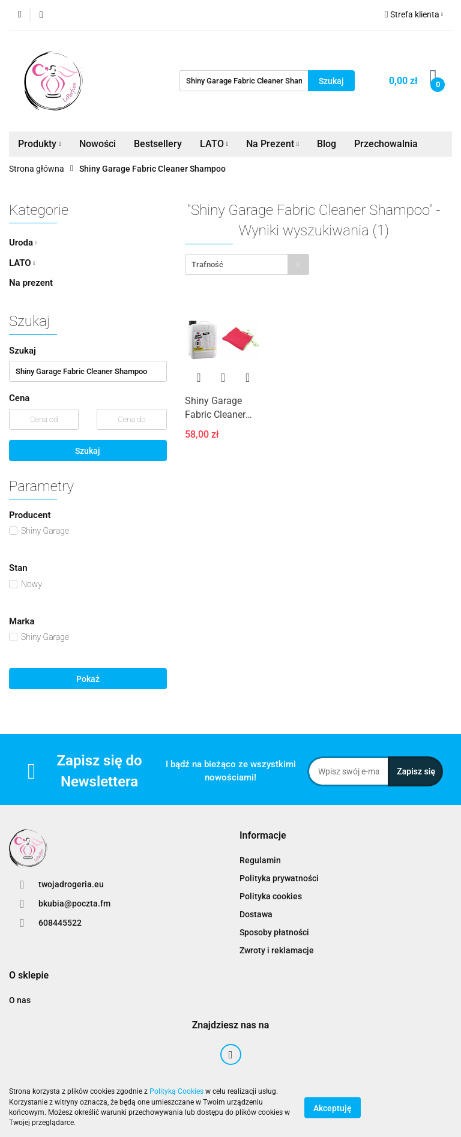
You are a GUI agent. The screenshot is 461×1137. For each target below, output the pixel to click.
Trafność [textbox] (207, 264)
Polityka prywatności (279, 878)
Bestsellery (158, 143)
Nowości (97, 143)
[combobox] (247, 264)
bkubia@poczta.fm (74, 903)
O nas (20, 1000)
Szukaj (87, 451)
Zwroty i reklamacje (277, 950)
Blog (326, 143)
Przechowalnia (386, 143)
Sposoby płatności (274, 932)
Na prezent (31, 282)
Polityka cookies (271, 896)
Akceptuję (332, 1107)
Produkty (39, 143)
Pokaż (88, 679)
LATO (214, 143)
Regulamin (260, 860)
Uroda (23, 242)
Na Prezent (272, 143)
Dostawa (256, 914)
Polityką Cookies (176, 1091)
